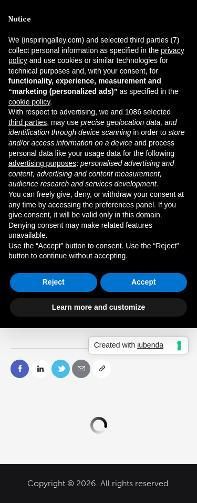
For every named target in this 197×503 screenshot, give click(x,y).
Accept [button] (143, 282)
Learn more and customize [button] (98, 307)
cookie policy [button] (29, 102)
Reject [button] (54, 282)
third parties (27, 122)
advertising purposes (42, 163)
